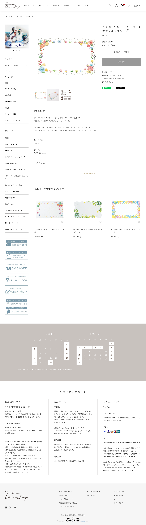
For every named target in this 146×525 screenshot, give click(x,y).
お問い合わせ (118, 503)
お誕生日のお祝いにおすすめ (15, 169)
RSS (88, 495)
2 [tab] (16, 50)
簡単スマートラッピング (13, 229)
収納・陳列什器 (10, 101)
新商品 (7, 138)
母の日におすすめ (11, 144)
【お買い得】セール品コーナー (16, 157)
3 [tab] (19, 50)
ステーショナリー (17, 16)
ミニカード (29, 16)
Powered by (73, 519)
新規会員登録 (118, 495)
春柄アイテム (9, 150)
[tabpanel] (17, 36)
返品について (107, 72)
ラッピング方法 (82, 5)
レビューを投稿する (88, 173)
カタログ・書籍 (10, 114)
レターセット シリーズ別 (13, 210)
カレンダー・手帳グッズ (13, 120)
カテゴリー (26, 5)
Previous (37, 56)
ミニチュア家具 (10, 89)
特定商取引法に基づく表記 (111, 75)
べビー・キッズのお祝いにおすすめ (16, 177)
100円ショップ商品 (11, 65)
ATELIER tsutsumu (12, 191)
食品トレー (9, 108)
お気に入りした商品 (60, 5)
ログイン (117, 499)
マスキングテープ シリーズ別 (15, 216)
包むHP (137, 6)
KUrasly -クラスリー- (12, 223)
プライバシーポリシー (66, 506)
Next (94, 56)
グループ (41, 5)
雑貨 (6, 83)
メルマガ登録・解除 (93, 491)
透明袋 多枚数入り (11, 163)
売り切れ (121, 62)
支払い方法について (66, 499)
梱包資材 (8, 95)
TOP (6, 16)
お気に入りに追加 (122, 52)
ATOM (93, 495)
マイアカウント (119, 491)
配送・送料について (66, 491)
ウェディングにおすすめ (13, 185)
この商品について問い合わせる (113, 78)
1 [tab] (13, 50)
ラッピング (8, 77)
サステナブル (9, 204)
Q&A (129, 6)
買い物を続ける (107, 82)
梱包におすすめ (10, 198)
